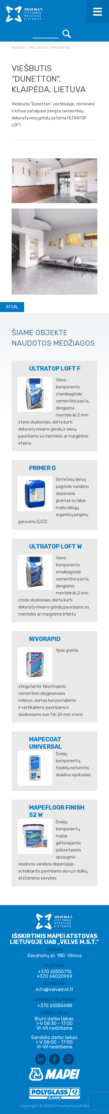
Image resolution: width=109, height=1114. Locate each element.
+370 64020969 (54, 976)
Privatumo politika (72, 1105)
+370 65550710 (55, 971)
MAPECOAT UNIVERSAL (45, 743)
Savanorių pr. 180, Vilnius (54, 955)
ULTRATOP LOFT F (55, 368)
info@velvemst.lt (54, 989)
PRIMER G (42, 468)
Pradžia (19, 48)
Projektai (38, 48)
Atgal (12, 306)
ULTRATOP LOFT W (55, 546)
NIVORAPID (44, 638)
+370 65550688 (54, 1005)
